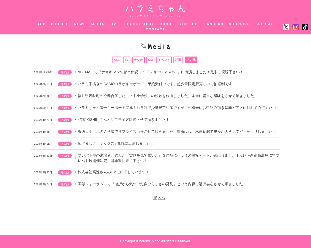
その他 (191, 60)
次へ (161, 198)
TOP (42, 24)
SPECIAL (264, 24)
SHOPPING (239, 24)
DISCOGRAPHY (139, 24)
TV (127, 60)
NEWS (80, 24)
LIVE (114, 24)
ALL (117, 60)
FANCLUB (214, 24)
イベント (164, 60)
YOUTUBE (189, 24)
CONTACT (155, 29)
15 (155, 198)
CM (150, 60)
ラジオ (138, 60)
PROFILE (60, 24)
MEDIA (98, 24)
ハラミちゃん (155, 8)
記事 (178, 60)
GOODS (167, 24)
